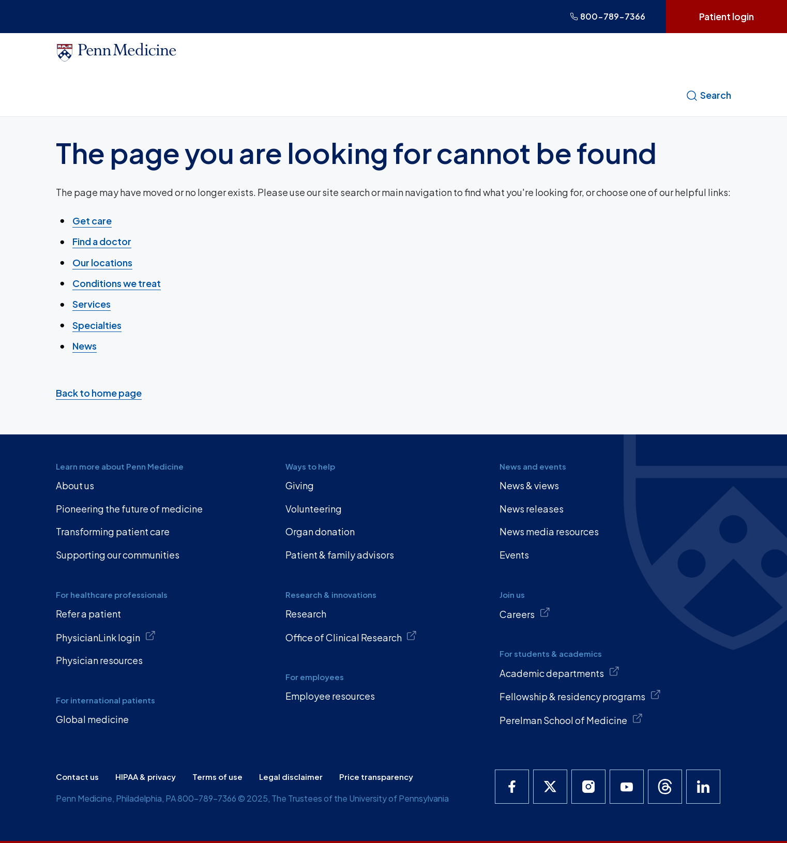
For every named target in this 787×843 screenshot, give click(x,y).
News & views (529, 485)
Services (91, 304)
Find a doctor (101, 241)
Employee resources (330, 696)
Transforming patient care (113, 531)
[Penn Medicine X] (550, 786)
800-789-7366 (607, 16)
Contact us (77, 776)
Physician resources (99, 660)
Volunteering (313, 509)
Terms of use (217, 776)
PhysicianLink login (106, 636)
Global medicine (92, 719)
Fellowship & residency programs (580, 695)
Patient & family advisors (339, 555)
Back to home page (99, 393)
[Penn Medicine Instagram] (588, 786)
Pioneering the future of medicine (129, 509)
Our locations (102, 262)
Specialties (97, 325)
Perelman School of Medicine (571, 719)
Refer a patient (88, 614)
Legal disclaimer (291, 776)
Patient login (726, 16)
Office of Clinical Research (351, 636)
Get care (92, 221)
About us (75, 485)
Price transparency (376, 776)
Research (305, 614)
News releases (532, 509)
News (84, 346)
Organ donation (320, 531)
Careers (525, 613)
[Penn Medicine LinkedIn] (703, 786)
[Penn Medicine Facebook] (511, 786)
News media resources (549, 531)
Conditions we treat (116, 283)
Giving (299, 485)
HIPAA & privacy (145, 776)
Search (708, 95)
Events (514, 555)
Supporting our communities (117, 555)
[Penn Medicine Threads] (665, 786)
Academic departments (559, 672)
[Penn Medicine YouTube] (626, 786)
